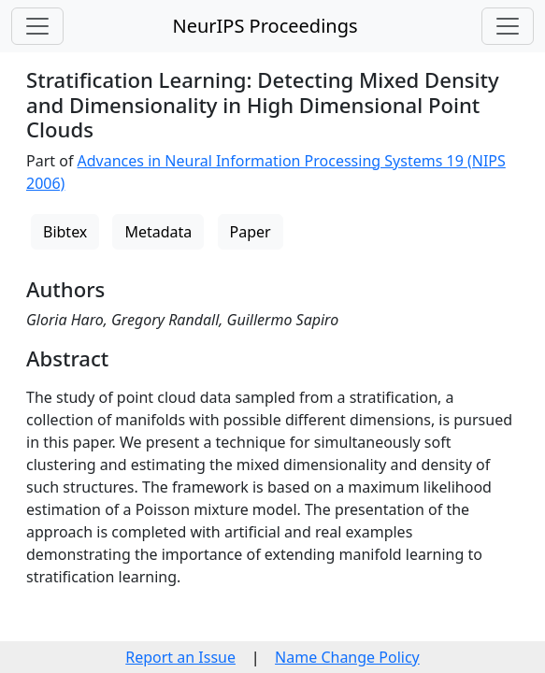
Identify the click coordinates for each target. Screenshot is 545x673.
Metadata (158, 232)
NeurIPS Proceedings (264, 25)
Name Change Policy (347, 657)
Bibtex (65, 232)
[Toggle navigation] (37, 26)
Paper (250, 232)
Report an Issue (180, 657)
